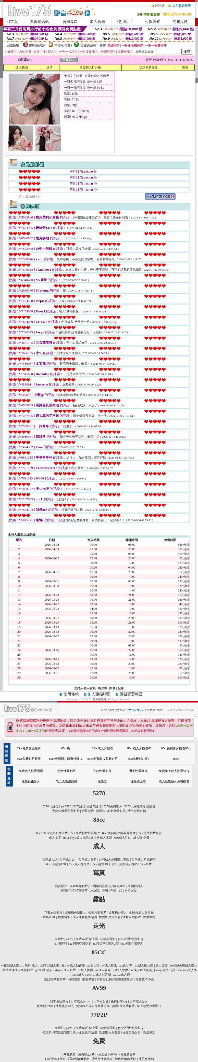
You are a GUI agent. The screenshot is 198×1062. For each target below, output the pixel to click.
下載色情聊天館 (55, 1059)
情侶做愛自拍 (137, 811)
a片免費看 (69, 1054)
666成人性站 (122, 837)
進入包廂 (22, 67)
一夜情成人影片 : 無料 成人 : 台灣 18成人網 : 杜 (33, 965)
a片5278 (65, 806)
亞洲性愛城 (100, 699)
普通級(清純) (88, 45)
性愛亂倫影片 (31, 781)
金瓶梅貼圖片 (97, 912)
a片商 (113, 1054)
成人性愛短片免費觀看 (174, 781)
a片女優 (102, 1054)
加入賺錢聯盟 (99, 694)
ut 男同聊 (61, 943)
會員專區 (70, 22)
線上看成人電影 (101, 837)
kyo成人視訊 (80, 837)
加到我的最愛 (148, 67)
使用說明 (125, 22)
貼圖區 (65, 890)
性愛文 (102, 781)
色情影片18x (45, 1006)
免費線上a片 (86, 1054)
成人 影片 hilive (59, 837)
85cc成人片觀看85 (139, 748)
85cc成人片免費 (79, 864)
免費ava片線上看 (87, 939)
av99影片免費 (99, 890)
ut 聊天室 (99, 943)
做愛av (100, 811)
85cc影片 (146, 864)
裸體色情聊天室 (102, 1059)
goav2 (69, 939)
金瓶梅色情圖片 (75, 912)
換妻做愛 (88, 979)
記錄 (121, 688)
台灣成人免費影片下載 (114, 859)
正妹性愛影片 (102, 771)
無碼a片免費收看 (123, 1006)
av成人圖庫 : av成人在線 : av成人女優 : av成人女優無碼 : (116, 970)
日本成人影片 (139, 1001)
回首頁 (12, 22)
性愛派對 (149, 917)
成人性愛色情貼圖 (84, 917)
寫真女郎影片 (78, 886)
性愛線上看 (138, 781)
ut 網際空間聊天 (132, 943)
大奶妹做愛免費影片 (66, 811)
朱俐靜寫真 (135, 886)
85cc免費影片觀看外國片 (65, 759)
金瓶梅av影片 (118, 912)
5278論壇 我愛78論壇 (87, 806)
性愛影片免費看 (109, 917)
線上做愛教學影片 (149, 1006)
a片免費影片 (127, 1054)
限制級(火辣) (37, 45)
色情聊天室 (80, 890)
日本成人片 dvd (81, 1001)
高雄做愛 (74, 979)
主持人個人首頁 (85, 688)
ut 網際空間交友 (80, 943)
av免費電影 (107, 939)
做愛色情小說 (144, 979)
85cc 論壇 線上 (102, 864)
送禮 (49, 67)
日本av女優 (100, 1001)
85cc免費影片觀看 (29, 759)
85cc (176, 759)
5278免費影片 (113, 806)
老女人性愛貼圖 (66, 781)
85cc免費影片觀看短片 (102, 759)
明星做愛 (88, 811)
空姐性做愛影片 (55, 979)
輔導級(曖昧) (63, 45)
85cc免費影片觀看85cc (176, 748)
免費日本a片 (119, 1001)
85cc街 (65, 748)
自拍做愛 (131, 890)
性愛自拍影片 (131, 917)
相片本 (102, 688)
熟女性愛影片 (66, 771)
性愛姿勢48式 (65, 1006)
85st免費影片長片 (139, 759)
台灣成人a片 (67, 859)
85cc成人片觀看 (102, 748)
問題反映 (180, 22)
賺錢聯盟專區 (131, 694)
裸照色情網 (146, 1059)
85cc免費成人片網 (126, 864)
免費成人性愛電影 (31, 771)
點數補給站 (39, 22)
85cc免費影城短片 (29, 748)
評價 (112, 688)
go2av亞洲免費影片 (130, 939)
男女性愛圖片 (138, 771)
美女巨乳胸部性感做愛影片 (114, 979)
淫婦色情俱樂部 (78, 1059)
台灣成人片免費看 (143, 859)
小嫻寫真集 (118, 886)
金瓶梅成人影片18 (141, 912)
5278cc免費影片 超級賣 (139, 806)
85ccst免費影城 (56, 864)
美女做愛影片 (116, 811)
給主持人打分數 (90, 67)
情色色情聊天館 (125, 1059)
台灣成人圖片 (87, 859)
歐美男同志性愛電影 (56, 917)
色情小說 (116, 890)
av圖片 (59, 939)
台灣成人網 (49, 859)
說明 (185, 67)
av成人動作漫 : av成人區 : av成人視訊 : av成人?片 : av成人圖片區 (110, 965)
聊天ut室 (113, 943)
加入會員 (97, 22)
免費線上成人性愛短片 (174, 771)
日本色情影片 (59, 1001)
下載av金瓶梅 (53, 912)
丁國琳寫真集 (99, 886)
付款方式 (152, 22)
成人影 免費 (141, 837)
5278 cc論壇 (50, 806)
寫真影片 (61, 886)
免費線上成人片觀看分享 (93, 1006)
